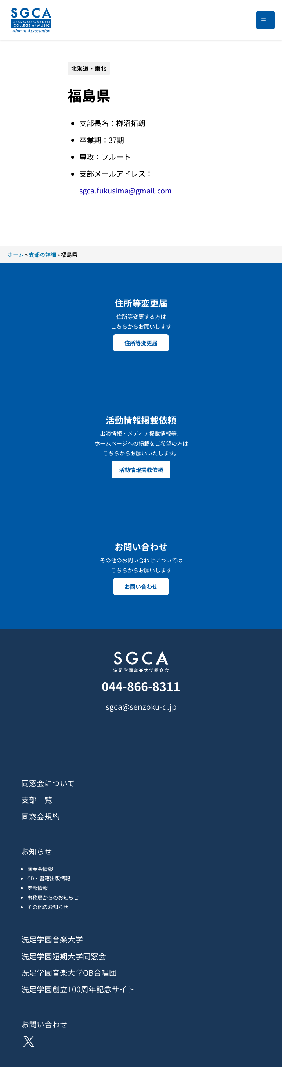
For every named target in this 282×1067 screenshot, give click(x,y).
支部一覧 (36, 799)
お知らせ (36, 851)
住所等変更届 (141, 343)
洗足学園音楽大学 (52, 939)
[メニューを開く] (265, 20)
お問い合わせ (141, 586)
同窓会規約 (40, 816)
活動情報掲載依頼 (141, 469)
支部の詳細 (42, 254)
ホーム (15, 254)
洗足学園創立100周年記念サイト (78, 988)
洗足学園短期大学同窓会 (63, 955)
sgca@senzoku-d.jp (141, 706)
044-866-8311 (141, 686)
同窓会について (48, 783)
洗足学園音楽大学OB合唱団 (69, 972)
